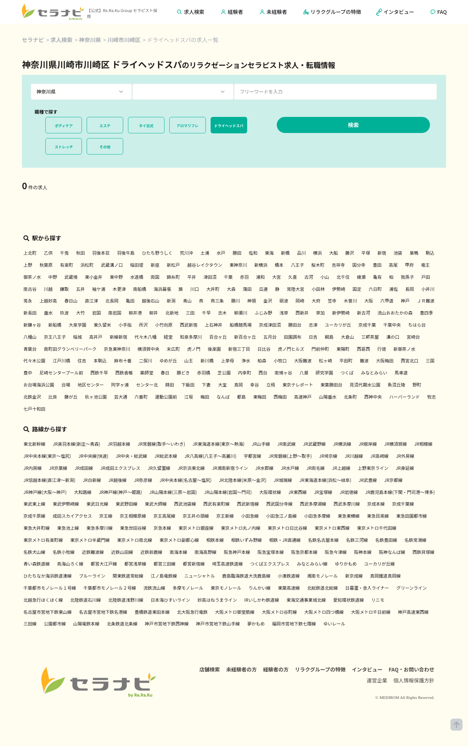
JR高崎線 (379, 456)
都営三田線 (165, 563)
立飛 (270, 384)
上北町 (30, 253)
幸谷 (254, 384)
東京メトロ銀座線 (196, 528)
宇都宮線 (252, 456)
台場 (65, 384)
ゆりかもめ (346, 563)
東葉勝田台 (331, 384)
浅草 (283, 312)
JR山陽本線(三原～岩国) (173, 492)
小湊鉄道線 (289, 575)
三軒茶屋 (370, 337)
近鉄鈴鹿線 (151, 552)
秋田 (80, 253)
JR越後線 (117, 480)
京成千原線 (34, 516)
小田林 (318, 289)
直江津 (91, 300)
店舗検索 (209, 671)
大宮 (276, 277)
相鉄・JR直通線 (285, 540)
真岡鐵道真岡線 (385, 575)
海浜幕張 (162, 289)
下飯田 (188, 384)
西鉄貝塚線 (423, 552)
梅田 (204, 396)
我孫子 (407, 277)
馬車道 (401, 372)
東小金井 (93, 277)
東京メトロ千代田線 (376, 528)
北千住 (343, 277)
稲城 (77, 337)
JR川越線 (354, 456)
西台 (262, 372)
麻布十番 (123, 360)
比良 (52, 396)
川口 (194, 289)
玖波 (64, 312)
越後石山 (150, 300)
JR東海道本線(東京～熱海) (218, 444)
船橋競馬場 (241, 324)
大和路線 (82, 492)
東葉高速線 (289, 588)
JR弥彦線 (143, 480)
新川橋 (207, 360)
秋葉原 (46, 265)
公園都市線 (55, 623)
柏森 (261, 360)
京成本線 (376, 503)
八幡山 (30, 337)
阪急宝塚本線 (270, 552)
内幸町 (244, 372)
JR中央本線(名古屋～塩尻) (185, 480)
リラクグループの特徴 (320, 671)
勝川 (235, 300)
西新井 (302, 312)
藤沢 (349, 253)
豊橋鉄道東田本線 (152, 612)
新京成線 (354, 575)
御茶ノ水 (32, 277)
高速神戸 (303, 396)
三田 (190, 312)
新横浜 (260, 265)
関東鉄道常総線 (128, 575)
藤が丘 (71, 396)
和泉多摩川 (191, 337)
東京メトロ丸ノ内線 (240, 528)
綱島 (329, 337)
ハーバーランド (404, 396)
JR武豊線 (368, 480)
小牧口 (280, 360)
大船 (333, 253)
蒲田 (247, 289)
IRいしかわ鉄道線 (261, 600)
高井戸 (95, 337)
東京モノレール (226, 588)
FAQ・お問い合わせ (411, 671)
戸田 (425, 277)
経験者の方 (275, 671)
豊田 (377, 265)
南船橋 (139, 289)
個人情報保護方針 (413, 681)
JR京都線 (393, 480)
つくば (347, 372)
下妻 (206, 384)
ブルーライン (92, 575)
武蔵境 (71, 277)
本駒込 (100, 360)
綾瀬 (361, 277)
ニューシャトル (199, 575)
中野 (52, 277)
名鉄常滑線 (415, 540)
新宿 (381, 253)
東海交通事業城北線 (306, 600)
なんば (223, 396)
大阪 (368, 300)
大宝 (222, 384)
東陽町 (343, 349)
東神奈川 (238, 265)
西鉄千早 (99, 372)
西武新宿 (188, 324)
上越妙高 (48, 300)
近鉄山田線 (122, 552)
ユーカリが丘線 (379, 563)
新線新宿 (118, 337)
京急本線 (162, 528)
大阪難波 (303, 360)
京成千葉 (367, 324)
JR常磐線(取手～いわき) (161, 444)
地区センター (91, 384)
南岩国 (114, 312)
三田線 (30, 623)
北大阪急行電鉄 (192, 612)
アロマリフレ (188, 125)
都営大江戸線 (104, 563)
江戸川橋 (61, 360)
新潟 (171, 300)
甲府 (409, 265)
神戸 (405, 300)
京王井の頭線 (195, 516)
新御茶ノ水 (404, 349)
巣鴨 (414, 253)
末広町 (173, 349)
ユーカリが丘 (338, 324)
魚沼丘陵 (396, 384)
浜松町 (87, 265)
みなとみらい (374, 372)
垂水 (48, 312)
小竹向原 (164, 324)
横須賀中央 (148, 349)
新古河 (363, 312)
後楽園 (214, 349)
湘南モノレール (322, 575)
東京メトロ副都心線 (179, 540)
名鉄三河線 (357, 540)
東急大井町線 (36, 528)
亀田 (130, 300)
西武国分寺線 (279, 503)
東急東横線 (349, 516)
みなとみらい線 (312, 563)
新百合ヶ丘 (245, 337)
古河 (308, 277)
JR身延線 (405, 468)
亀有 (377, 277)
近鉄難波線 (93, 552)
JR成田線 (84, 468)
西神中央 (373, 396)
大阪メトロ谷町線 (279, 612)
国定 (356, 289)
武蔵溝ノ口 (112, 265)
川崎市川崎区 (123, 39)
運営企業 (377, 681)
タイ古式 (146, 125)
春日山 (71, 300)
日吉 (313, 337)
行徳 (381, 349)
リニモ (377, 600)
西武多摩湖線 (313, 503)
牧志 (431, 396)
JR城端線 (283, 480)
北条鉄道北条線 (122, 623)
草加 (320, 312)
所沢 (143, 324)
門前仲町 (320, 349)
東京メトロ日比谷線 (287, 528)
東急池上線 (68, 528)
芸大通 (120, 396)
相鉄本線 (215, 540)
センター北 (147, 384)
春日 (165, 372)
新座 (155, 265)
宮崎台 (413, 337)
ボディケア (64, 125)
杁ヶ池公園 (96, 396)
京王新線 (225, 516)
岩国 (96, 312)
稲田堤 (136, 265)
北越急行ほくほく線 (43, 600)
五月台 (269, 337)
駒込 (430, 253)
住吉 (82, 360)
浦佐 (393, 289)
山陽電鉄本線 (86, 623)
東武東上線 (34, 503)
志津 (313, 324)
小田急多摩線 (317, 516)
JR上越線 (341, 468)
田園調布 (292, 337)
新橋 (285, 253)
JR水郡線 (264, 468)
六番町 (141, 396)
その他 (104, 146)
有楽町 (66, 265)
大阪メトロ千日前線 (370, 612)
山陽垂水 (327, 396)
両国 (155, 277)
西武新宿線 (248, 503)
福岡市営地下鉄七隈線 (294, 623)
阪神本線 (362, 552)
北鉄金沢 (32, 396)
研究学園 (324, 372)
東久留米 (102, 324)
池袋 (397, 253)
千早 (206, 312)
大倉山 (347, 337)
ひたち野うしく (157, 253)
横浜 (317, 253)
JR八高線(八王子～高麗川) (210, 456)
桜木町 (317, 265)
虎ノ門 (193, 349)
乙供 (48, 253)
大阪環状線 (270, 492)
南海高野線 (205, 552)
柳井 (153, 312)
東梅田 (259, 396)
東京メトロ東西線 (332, 528)
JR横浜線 (342, 444)
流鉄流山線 (154, 588)
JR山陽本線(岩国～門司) (228, 492)
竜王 (425, 265)
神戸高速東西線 (413, 612)
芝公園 (224, 372)
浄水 (245, 360)
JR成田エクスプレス (120, 468)
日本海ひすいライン (170, 600)
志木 (222, 312)
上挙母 (227, 360)
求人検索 (61, 39)
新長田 (30, 312)
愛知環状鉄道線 (348, 600)
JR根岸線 (368, 444)
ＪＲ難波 (425, 300)
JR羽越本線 (118, 444)
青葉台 (30, 349)
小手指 (125, 324)
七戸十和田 (34, 409)
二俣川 (145, 360)
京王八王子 (55, 337)
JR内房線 (32, 468)
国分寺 (359, 265)
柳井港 (135, 312)
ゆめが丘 (168, 360)
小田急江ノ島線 (281, 516)
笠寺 (332, 300)
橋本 (279, 265)
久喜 (292, 277)
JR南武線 (287, 444)
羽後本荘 (101, 253)
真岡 (238, 384)
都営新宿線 (194, 563)
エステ (104, 125)
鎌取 (64, 289)
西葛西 (363, 349)
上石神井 (213, 324)
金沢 (267, 300)
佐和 (253, 253)
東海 (269, 253)
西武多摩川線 (346, 503)
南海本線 (178, 552)
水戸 (220, 253)
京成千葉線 (403, 503)
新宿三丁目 (239, 349)
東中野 (116, 277)
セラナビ (33, 39)
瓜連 (263, 289)
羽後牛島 (126, 253)
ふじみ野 (263, 312)
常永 (27, 300)
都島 (241, 396)
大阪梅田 (384, 360)
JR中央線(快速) (93, 456)
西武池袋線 (185, 503)
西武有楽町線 (216, 503)
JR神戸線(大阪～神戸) (45, 492)
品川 (301, 253)
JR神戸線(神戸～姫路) (120, 492)
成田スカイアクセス (72, 516)
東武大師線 (156, 503)
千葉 (228, 277)
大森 (231, 289)
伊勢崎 (338, 289)
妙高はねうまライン (217, 600)
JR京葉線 (58, 468)
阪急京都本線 (304, 552)
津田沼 (209, 277)
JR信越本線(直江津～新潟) (49, 480)
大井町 (212, 289)
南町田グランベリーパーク (70, 349)
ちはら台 (417, 324)
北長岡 (111, 300)
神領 (251, 300)
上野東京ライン (373, 468)
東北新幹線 (34, 444)
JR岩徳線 (349, 492)
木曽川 (350, 300)
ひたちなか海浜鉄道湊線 (47, 575)
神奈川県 (90, 39)
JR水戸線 (290, 468)
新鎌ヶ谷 (32, 324)
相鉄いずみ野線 (246, 540)
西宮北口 (409, 360)
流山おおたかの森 (394, 312)
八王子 (297, 265)
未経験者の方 (241, 671)
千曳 (64, 253)
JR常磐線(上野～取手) (290, 456)
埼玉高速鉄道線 (227, 563)
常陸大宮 (295, 289)
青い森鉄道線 (36, 563)
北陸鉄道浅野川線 (125, 600)
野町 (416, 384)
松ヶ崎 (325, 360)
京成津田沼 (270, 324)
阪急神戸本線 (237, 552)
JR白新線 (92, 480)
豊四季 (426, 312)
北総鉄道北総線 (322, 588)
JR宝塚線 (323, 492)
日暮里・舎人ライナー (367, 588)
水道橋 (136, 277)
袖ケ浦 (98, 289)
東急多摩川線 (99, 528)
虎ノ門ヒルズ (291, 349)
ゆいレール (334, 623)
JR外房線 (405, 456)
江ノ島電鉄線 (164, 575)
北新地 (171, 312)
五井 (80, 289)
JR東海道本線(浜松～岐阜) (325, 480)
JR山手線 (261, 444)
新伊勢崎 (341, 312)
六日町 (375, 289)
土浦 (204, 253)
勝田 (237, 253)
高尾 (393, 265)
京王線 (105, 516)
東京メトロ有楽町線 (43, 540)
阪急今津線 (336, 552)
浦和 (260, 277)
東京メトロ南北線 (134, 540)
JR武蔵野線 (314, 444)
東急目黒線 (378, 516)
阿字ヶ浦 (120, 384)
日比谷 (264, 349)
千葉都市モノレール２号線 (109, 588)
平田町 (345, 360)
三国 (430, 360)
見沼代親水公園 (365, 384)
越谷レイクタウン (204, 265)
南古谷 (30, 289)
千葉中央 (392, 324)
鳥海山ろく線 (70, 563)
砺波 (283, 300)
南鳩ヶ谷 (283, 372)
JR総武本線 (165, 456)
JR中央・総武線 (131, 456)
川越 (48, 289)
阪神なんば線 (392, 552)
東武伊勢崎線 (66, 503)
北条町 (350, 396)
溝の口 (392, 337)
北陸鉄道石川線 (85, 600)
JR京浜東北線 (191, 468)
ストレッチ (63, 146)
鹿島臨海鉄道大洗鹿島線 (246, 575)
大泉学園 (77, 324)
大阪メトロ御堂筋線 (234, 612)
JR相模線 (423, 444)
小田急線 (250, 516)
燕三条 (217, 300)
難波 (364, 360)
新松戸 (173, 265)
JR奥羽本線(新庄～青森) (76, 444)
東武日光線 (97, 503)
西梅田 (280, 396)
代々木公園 (34, 360)
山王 (188, 360)
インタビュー (367, 671)
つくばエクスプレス (270, 563)
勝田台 (294, 324)
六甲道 (386, 300)
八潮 (303, 372)
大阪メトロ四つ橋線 (324, 612)
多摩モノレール (188, 588)
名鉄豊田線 (386, 540)
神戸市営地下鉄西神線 (167, 623)
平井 (191, 277)
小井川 (427, 289)
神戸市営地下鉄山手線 (218, 623)
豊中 (27, 372)
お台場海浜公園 (38, 384)
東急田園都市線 (411, 516)
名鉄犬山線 (34, 552)
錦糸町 (173, 277)
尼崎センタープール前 (61, 372)
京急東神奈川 (117, 349)
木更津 (119, 289)
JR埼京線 (328, 456)
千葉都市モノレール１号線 (49, 588)
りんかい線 (260, 588)
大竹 (80, 312)
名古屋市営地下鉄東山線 (47, 612)
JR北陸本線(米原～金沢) (242, 480)
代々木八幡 (145, 337)
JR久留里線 (159, 468)
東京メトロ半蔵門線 (90, 540)
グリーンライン (411, 588)
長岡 (409, 289)
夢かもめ (256, 623)
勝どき (183, 372)
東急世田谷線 (133, 528)
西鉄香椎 (124, 372)
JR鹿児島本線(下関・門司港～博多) (400, 492)
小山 (324, 277)
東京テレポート (297, 384)
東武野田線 (126, 503)
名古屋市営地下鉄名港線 (103, 612)
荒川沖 (186, 253)
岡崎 (299, 300)
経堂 (168, 337)
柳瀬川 (240, 312)
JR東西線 (297, 492)
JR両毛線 (315, 468)
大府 (316, 300)
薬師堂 (146, 372)
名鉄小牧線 (64, 552)
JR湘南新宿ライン (230, 468)
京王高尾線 (164, 516)
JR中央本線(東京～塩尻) (47, 456)
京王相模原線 (133, 516)
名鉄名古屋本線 (323, 540)
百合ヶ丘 (218, 337)
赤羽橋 (203, 372)
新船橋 (54, 324)
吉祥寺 (338, 265)
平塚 (365, 253)
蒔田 (169, 384)
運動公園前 (166, 396)
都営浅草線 (135, 563)
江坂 (188, 396)
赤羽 (244, 277)
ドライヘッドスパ (229, 125)
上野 (27, 265)
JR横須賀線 (395, 444)
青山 (187, 300)
